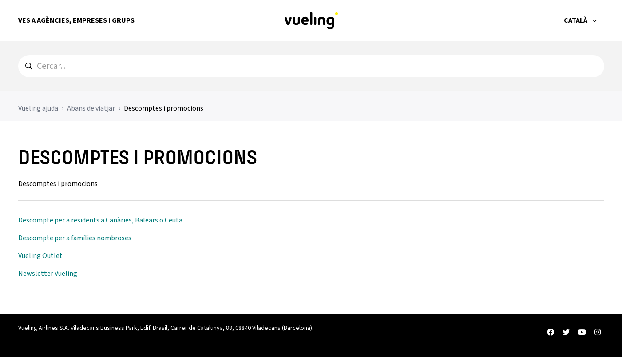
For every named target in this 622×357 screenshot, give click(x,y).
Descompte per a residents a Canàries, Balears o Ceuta (100, 220)
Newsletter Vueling (47, 273)
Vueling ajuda (38, 108)
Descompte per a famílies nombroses (74, 238)
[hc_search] (311, 66)
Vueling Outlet (40, 256)
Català (576, 20)
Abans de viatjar (91, 108)
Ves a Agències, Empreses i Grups (76, 20)
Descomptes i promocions (163, 108)
